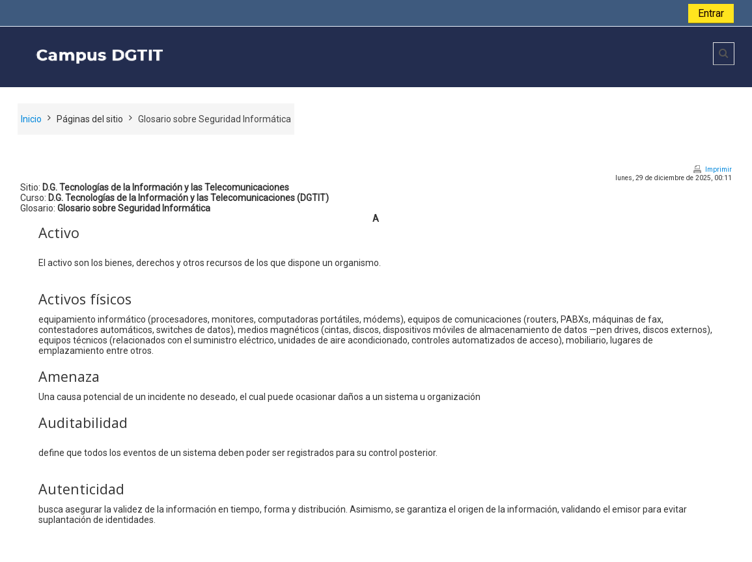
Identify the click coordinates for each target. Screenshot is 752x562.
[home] (207, 56)
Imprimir (718, 169)
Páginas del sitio (90, 119)
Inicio (31, 119)
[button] (723, 53)
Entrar (711, 13)
